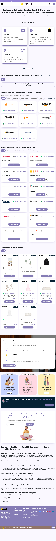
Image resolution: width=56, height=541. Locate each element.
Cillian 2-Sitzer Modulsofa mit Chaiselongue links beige (28, 338)
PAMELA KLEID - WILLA (28, 311)
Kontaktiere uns (15, 530)
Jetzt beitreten (49, 421)
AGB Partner (25, 529)
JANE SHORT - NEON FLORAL (9, 285)
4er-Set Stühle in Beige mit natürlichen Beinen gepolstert (9, 312)
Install (53, 539)
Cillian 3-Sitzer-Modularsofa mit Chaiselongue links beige (46, 312)
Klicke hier (50, 1)
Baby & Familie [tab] (34, 114)
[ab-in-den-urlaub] (28, 150)
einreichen (29, 440)
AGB (23, 527)
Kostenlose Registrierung (9, 381)
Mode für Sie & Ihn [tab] (24, 114)
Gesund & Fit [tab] (15, 114)
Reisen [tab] (8, 114)
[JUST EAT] (9, 122)
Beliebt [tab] (3, 114)
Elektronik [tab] (41, 114)
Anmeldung (11, 421)
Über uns (14, 527)
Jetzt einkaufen (9, 291)
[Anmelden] (54, 4)
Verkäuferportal (34, 533)
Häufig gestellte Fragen (17, 529)
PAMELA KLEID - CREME (9, 337)
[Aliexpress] (9, 150)
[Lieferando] (28, 136)
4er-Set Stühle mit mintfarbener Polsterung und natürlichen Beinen (28, 286)
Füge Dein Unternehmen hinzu (34, 531)
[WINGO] (47, 137)
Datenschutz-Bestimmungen (25, 531)
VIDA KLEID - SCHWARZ (46, 285)
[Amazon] (28, 122)
